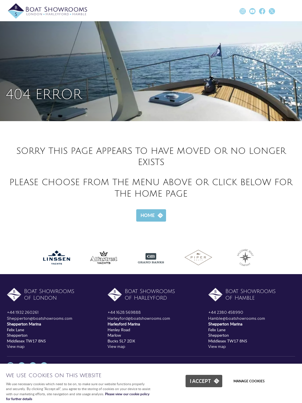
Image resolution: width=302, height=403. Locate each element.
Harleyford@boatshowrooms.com (139, 318)
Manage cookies (249, 381)
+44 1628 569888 (124, 312)
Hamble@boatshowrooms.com (236, 318)
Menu (292, 11)
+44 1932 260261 (22, 312)
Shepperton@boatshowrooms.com (39, 318)
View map (16, 346)
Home (148, 215)
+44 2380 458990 (225, 312)
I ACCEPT (200, 380)
